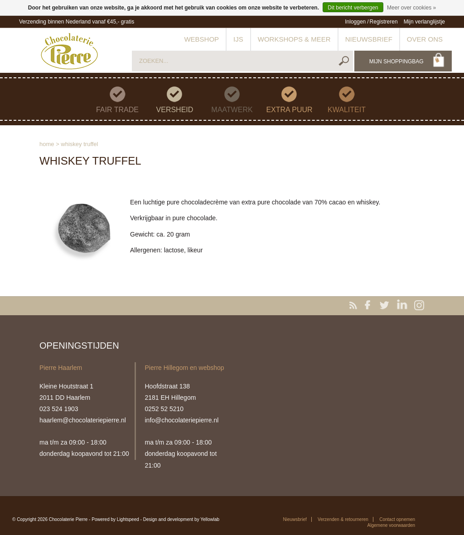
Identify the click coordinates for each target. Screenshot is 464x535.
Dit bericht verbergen (353, 8)
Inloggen (355, 22)
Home (46, 144)
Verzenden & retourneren (343, 519)
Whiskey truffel (79, 144)
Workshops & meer (294, 39)
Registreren (384, 22)
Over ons (425, 39)
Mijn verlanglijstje (424, 22)
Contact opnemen (397, 519)
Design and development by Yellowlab (181, 519)
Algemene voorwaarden (391, 525)
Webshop (201, 39)
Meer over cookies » (411, 8)
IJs (238, 39)
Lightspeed (128, 519)
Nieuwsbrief (368, 39)
